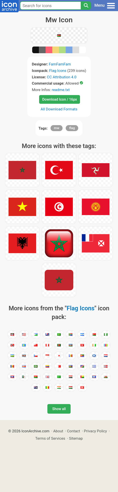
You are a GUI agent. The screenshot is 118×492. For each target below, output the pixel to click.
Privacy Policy (95, 431)
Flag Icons (57, 70)
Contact (73, 431)
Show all (59, 409)
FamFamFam (60, 64)
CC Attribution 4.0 (61, 77)
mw (56, 128)
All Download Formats (59, 109)
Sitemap (76, 438)
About (58, 431)
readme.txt (61, 89)
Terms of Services (50, 438)
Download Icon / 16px (59, 99)
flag (72, 128)
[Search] (86, 5)
